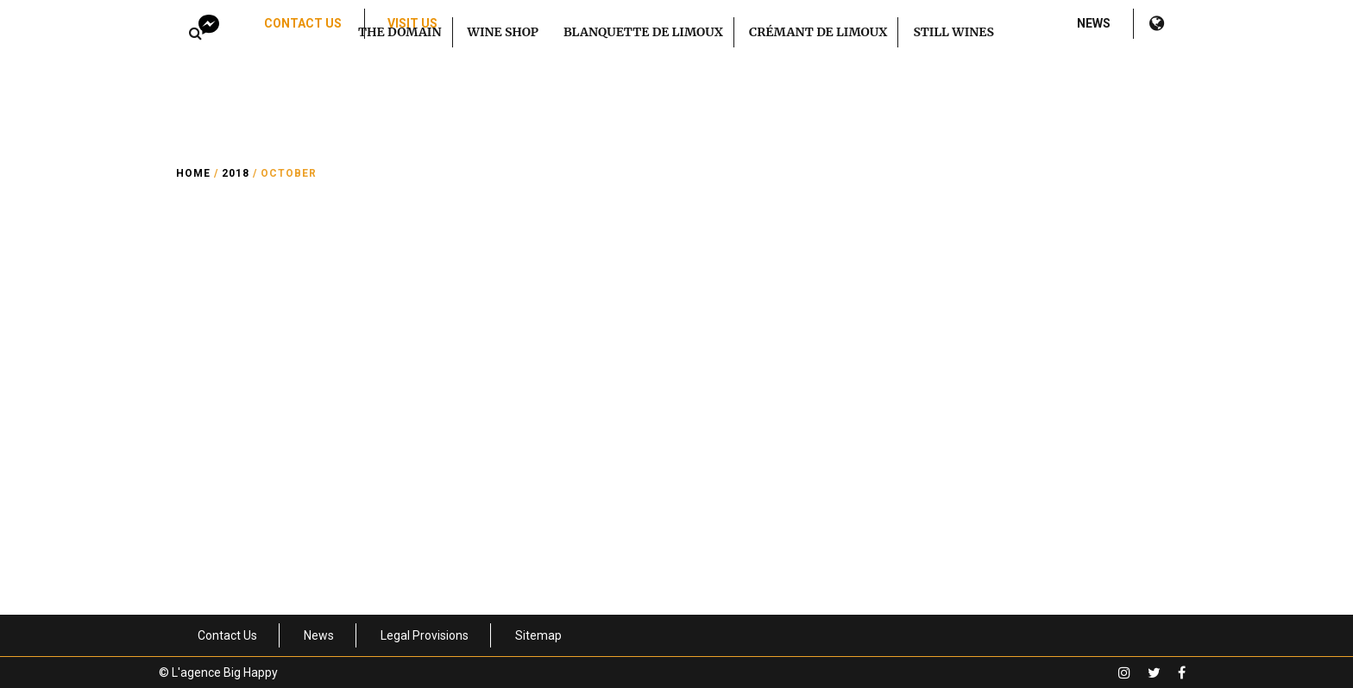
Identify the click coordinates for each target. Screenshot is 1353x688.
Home (193, 173)
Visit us (412, 23)
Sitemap (538, 635)
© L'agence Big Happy (218, 672)
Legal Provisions (425, 635)
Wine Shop (503, 32)
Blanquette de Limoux (643, 32)
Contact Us (303, 23)
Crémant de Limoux (818, 32)
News (1094, 23)
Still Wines (953, 32)
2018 (235, 173)
